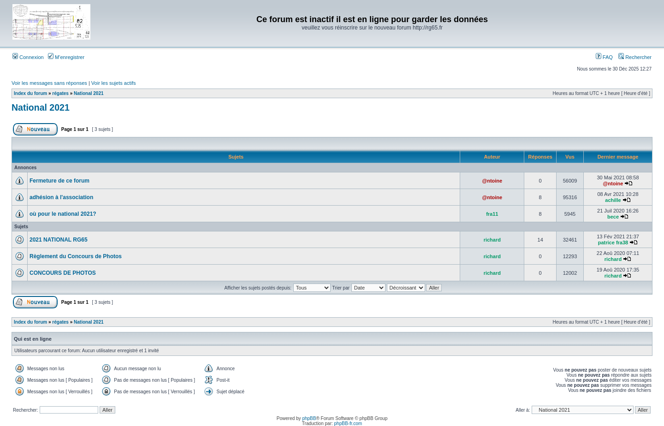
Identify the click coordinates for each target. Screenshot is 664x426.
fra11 (492, 214)
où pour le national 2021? (63, 214)
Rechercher (635, 57)
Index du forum (30, 93)
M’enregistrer (66, 57)
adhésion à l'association (61, 197)
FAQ (604, 57)
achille (613, 200)
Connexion (28, 57)
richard (492, 240)
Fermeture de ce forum (59, 181)
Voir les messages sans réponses (49, 83)
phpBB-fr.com (348, 423)
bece (613, 216)
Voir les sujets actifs (113, 83)
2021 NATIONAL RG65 (59, 240)
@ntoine (492, 180)
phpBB (309, 418)
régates (60, 93)
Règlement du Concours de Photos (76, 256)
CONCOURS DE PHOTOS (63, 273)
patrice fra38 (613, 242)
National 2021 (88, 93)
